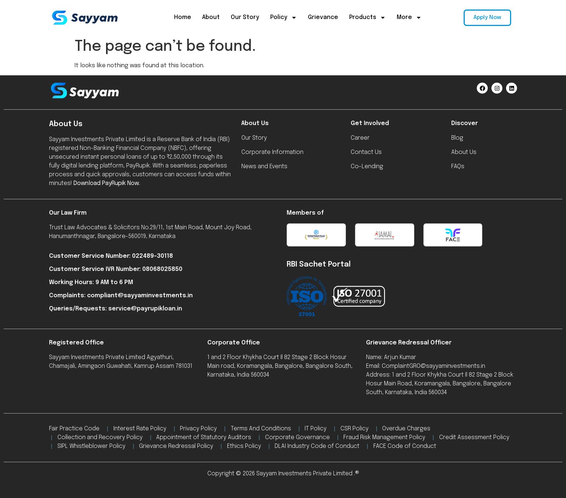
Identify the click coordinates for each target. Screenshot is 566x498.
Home (182, 17)
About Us (255, 123)
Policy (283, 17)
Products (367, 17)
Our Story (245, 17)
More (409, 17)
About (211, 17)
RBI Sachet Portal (319, 264)
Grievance (323, 17)
